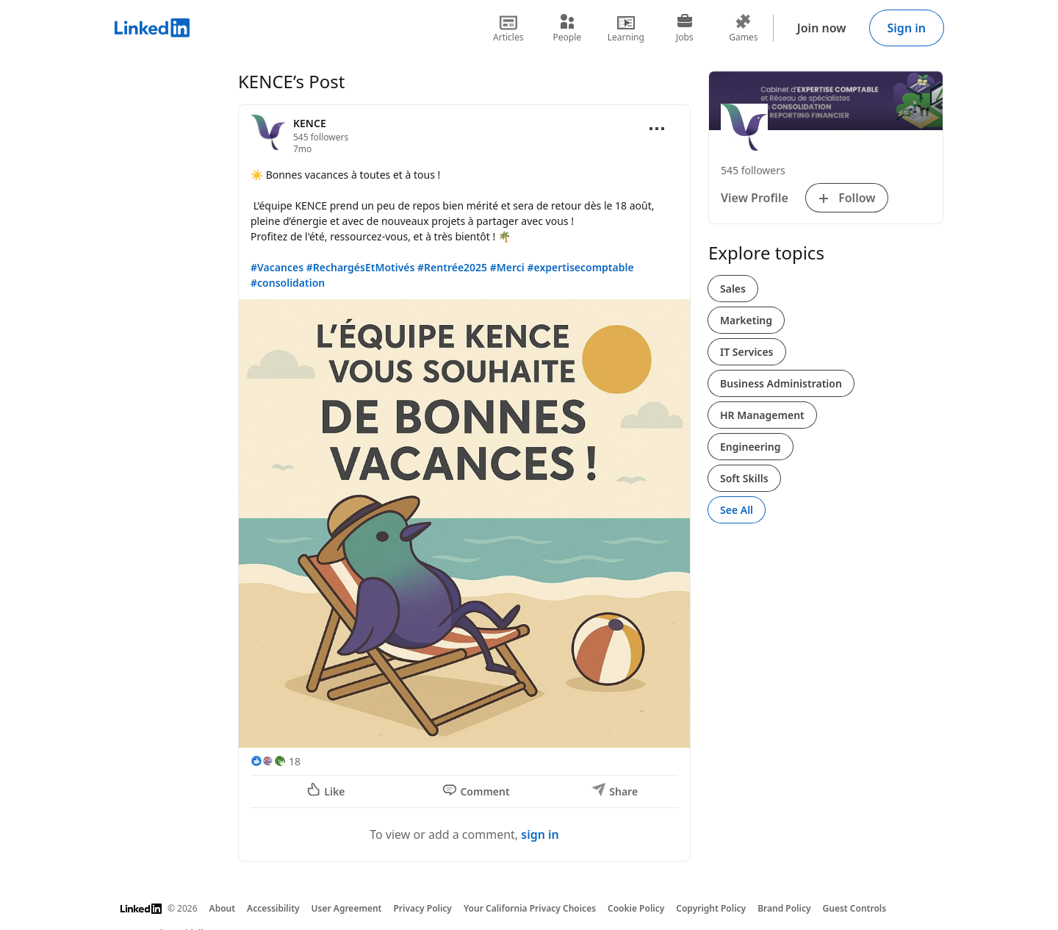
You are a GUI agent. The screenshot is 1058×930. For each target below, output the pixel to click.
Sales (733, 289)
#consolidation (288, 283)
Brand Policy (783, 908)
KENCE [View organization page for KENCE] (309, 123)
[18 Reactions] (276, 761)
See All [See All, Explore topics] (736, 510)
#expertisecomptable (580, 267)
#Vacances (277, 267)
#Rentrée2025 (452, 267)
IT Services (747, 352)
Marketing (746, 320)
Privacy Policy (422, 908)
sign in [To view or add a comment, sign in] (540, 834)
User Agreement (347, 908)
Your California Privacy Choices (530, 908)
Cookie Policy (636, 908)
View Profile (754, 198)
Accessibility (273, 908)
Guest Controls (855, 908)
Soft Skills (744, 478)
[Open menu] (656, 128)
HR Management (762, 415)
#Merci (507, 267)
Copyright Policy (711, 908)
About (222, 908)
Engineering (750, 447)
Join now (821, 28)
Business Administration (781, 383)
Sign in (907, 28)
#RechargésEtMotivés (360, 267)
